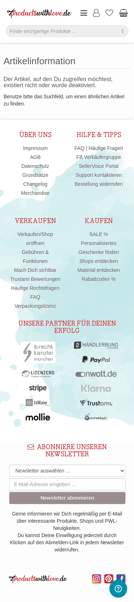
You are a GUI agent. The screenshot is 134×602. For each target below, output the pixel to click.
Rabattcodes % (99, 279)
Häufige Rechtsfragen (35, 288)
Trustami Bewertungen (35, 279)
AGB (35, 157)
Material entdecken (99, 270)
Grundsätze (35, 175)
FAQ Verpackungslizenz (35, 301)
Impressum (35, 148)
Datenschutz (35, 166)
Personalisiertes (98, 243)
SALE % (98, 234)
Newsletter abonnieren (67, 498)
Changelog (35, 184)
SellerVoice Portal (99, 166)
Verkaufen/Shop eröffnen (35, 238)
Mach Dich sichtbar (35, 270)
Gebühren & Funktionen (35, 256)
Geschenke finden (99, 252)
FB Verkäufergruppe (98, 157)
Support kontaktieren (99, 175)
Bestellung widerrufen (99, 184)
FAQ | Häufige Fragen (98, 148)
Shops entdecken (98, 261)
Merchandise (35, 193)
